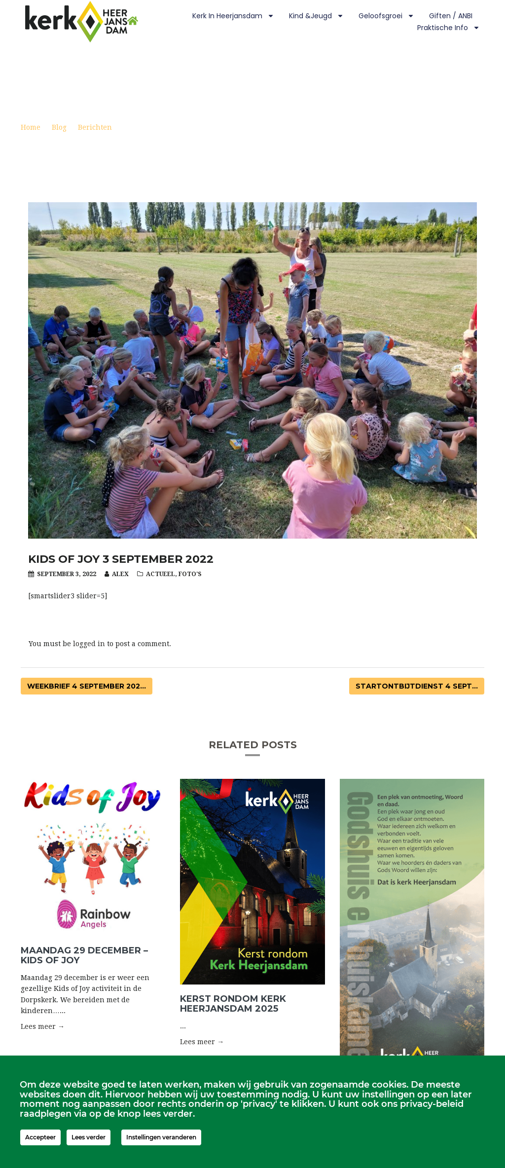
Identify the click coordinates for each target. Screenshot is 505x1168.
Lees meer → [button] (43, 1026)
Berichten (95, 127)
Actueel (160, 574)
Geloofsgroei (386, 16)
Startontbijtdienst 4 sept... (417, 686)
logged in (89, 644)
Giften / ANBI (450, 16)
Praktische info (448, 28)
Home (30, 127)
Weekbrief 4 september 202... (86, 686)
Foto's (190, 574)
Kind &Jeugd (316, 16)
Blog (59, 127)
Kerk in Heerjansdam (233, 16)
